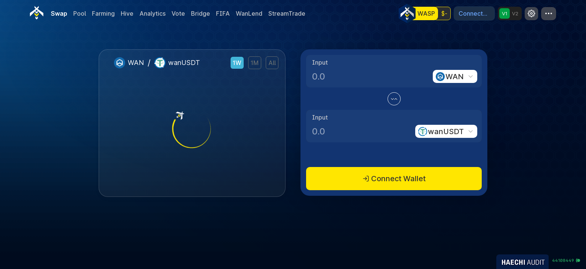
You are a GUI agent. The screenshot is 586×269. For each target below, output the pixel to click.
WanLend (249, 13)
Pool (79, 13)
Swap (59, 13)
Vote (178, 13)
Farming (103, 13)
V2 (515, 13)
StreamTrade (286, 13)
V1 (505, 13)
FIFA (223, 13)
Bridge (200, 13)
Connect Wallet (394, 178)
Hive (127, 13)
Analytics (152, 13)
